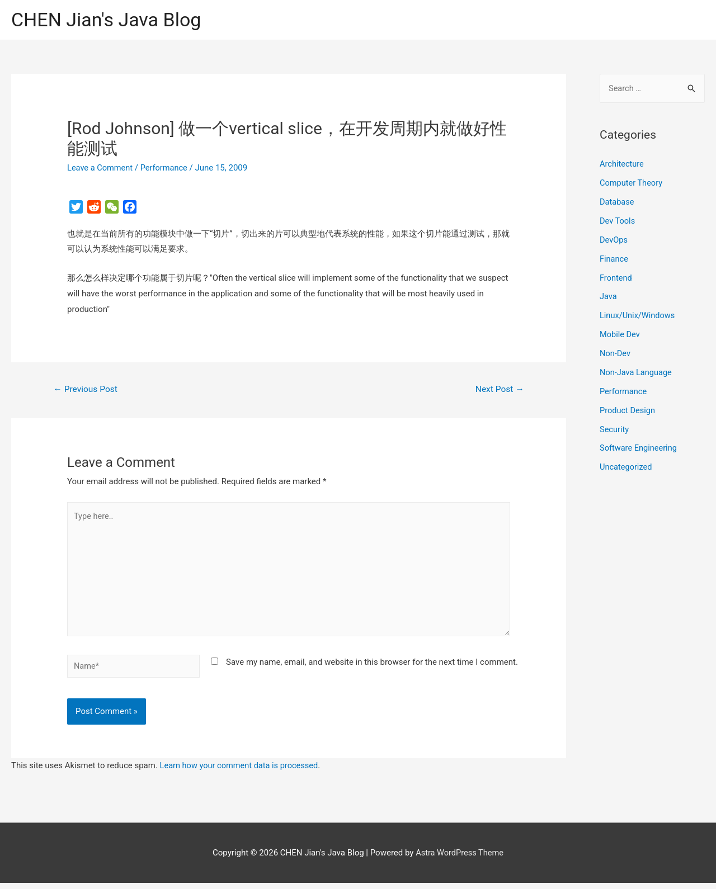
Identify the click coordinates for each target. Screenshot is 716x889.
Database (617, 202)
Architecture (622, 165)
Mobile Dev (620, 334)
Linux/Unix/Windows (638, 316)
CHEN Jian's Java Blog (109, 19)
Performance (166, 168)
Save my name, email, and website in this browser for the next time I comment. (372, 667)
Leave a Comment (101, 168)
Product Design (628, 410)
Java (609, 297)
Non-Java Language (637, 372)
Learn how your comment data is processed (241, 772)
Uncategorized (626, 467)
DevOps (614, 240)
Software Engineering (639, 448)
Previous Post (87, 390)
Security (615, 429)
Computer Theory (632, 183)
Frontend (616, 278)
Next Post (499, 390)
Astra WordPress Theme (459, 858)
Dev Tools (618, 221)
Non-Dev (616, 353)
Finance (614, 259)
